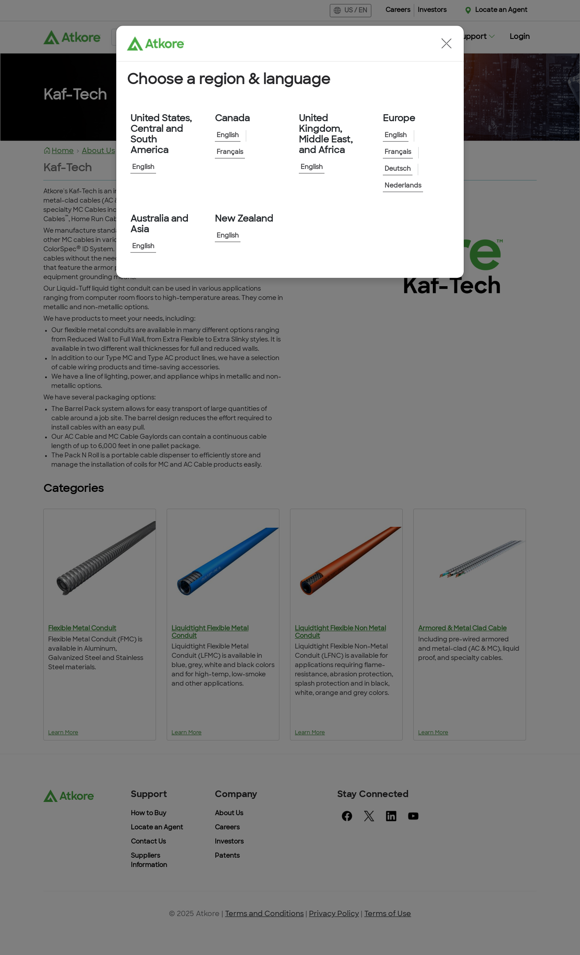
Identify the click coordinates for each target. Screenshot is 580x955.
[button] (446, 43)
